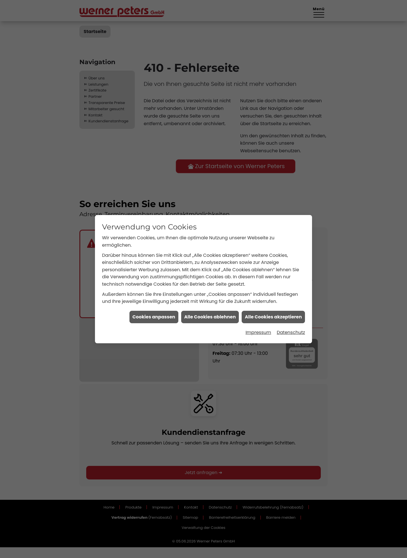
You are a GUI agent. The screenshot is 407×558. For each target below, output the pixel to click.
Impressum (258, 310)
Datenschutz (291, 310)
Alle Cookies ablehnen (210, 294)
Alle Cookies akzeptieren (273, 294)
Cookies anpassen (154, 294)
